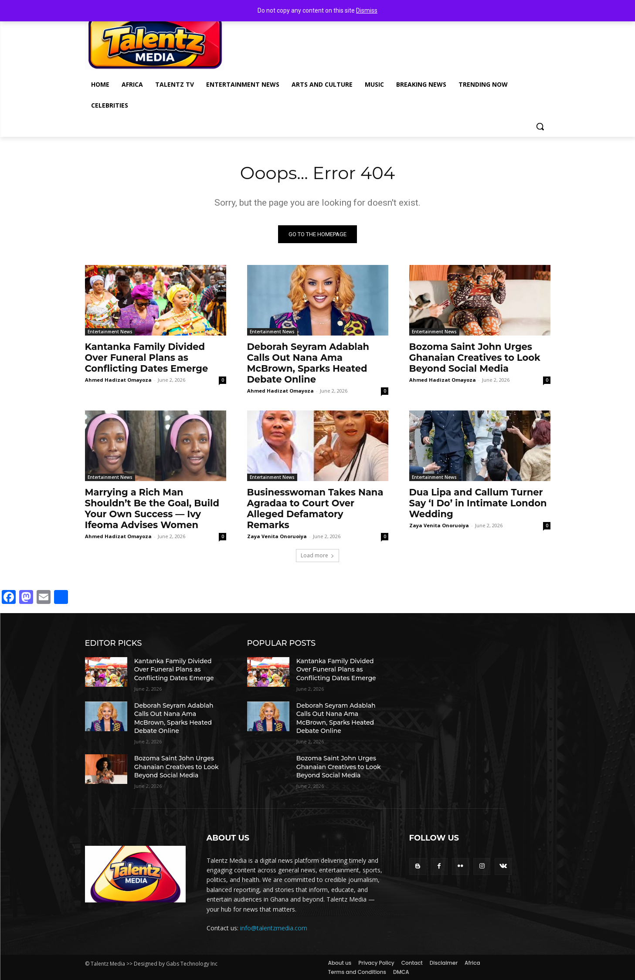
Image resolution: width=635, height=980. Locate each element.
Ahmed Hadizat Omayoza (118, 379)
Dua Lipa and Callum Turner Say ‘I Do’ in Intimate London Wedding (478, 503)
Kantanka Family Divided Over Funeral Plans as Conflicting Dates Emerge (146, 357)
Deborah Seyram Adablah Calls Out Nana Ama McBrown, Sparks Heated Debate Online (308, 363)
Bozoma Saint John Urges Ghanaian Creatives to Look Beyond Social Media (474, 357)
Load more (317, 555)
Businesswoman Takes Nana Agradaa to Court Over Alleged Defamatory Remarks (315, 508)
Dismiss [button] (366, 10)
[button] (540, 126)
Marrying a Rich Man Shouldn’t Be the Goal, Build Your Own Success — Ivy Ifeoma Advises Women (152, 508)
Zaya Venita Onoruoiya (277, 536)
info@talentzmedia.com (273, 928)
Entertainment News (110, 332)
